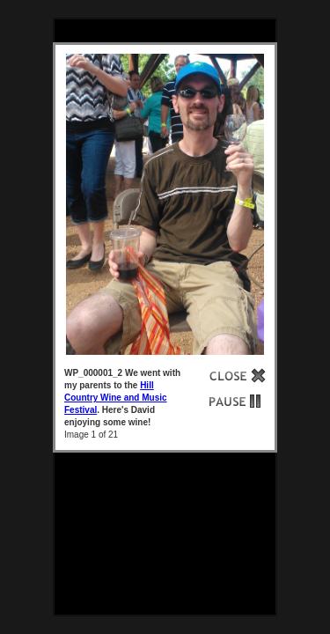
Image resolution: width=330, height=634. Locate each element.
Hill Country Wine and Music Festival (115, 397)
